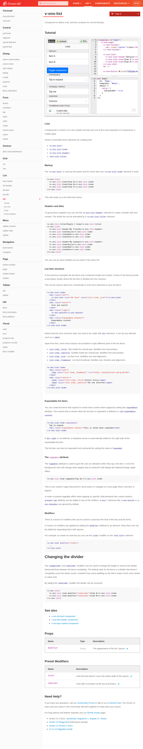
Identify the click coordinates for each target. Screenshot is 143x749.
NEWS (136, 3)
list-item (6, 190)
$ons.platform (9, 317)
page (5, 269)
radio (5, 121)
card (5, 329)
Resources (121, 3)
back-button (8, 248)
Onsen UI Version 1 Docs (61, 723)
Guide (77, 3)
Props (6, 210)
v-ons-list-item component (63, 614)
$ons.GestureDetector (12, 151)
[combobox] (53, 3)
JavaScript (71, 716)
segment (6, 38)
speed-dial (7, 47)
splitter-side (8, 231)
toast (5, 86)
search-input (8, 130)
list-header (7, 185)
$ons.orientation (10, 312)
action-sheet (8, 64)
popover (6, 82)
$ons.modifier (9, 351)
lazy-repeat (7, 181)
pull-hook (7, 33)
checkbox (7, 108)
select (5, 134)
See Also (7, 207)
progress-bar (8, 338)
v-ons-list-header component (64, 617)
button (5, 103)
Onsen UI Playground (59, 719)
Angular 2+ (95, 716)
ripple (5, 347)
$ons (5, 308)
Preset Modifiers (10, 214)
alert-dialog (7, 68)
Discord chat (115, 700)
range (5, 125)
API (88, 3)
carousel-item (9, 16)
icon (4, 334)
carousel (6, 21)
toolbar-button (9, 274)
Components (102, 3)
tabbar (5, 295)
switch (5, 139)
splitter (6, 235)
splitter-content (9, 226)
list (4, 199)
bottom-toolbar (9, 265)
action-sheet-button (11, 59)
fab (4, 112)
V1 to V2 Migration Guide (61, 727)
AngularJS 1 (83, 716)
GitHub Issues (93, 710)
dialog (5, 73)
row (4, 168)
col (4, 164)
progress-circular (10, 342)
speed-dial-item (9, 42)
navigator (7, 252)
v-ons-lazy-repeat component (64, 621)
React (103, 716)
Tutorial (6, 203)
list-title (6, 194)
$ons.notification (10, 91)
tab (4, 291)
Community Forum (85, 700)
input (5, 117)
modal (5, 77)
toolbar (6, 278)
